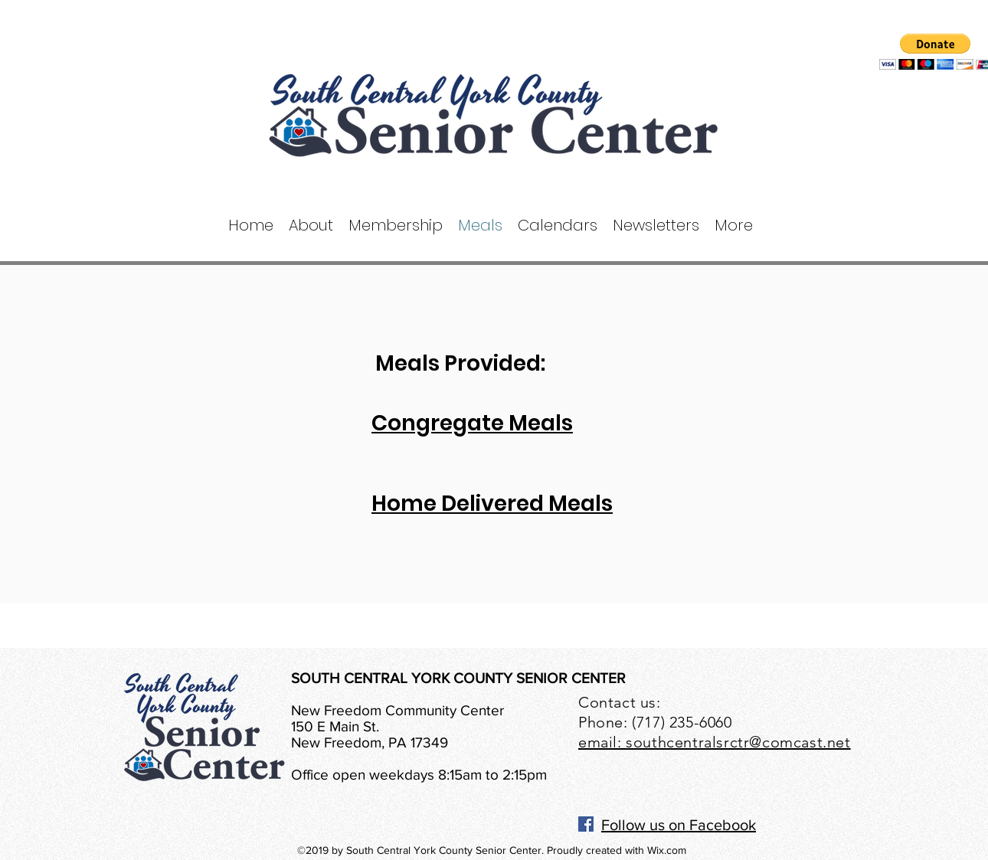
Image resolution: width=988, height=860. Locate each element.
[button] (311, 225)
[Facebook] (586, 824)
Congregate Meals (472, 423)
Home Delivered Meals (492, 503)
